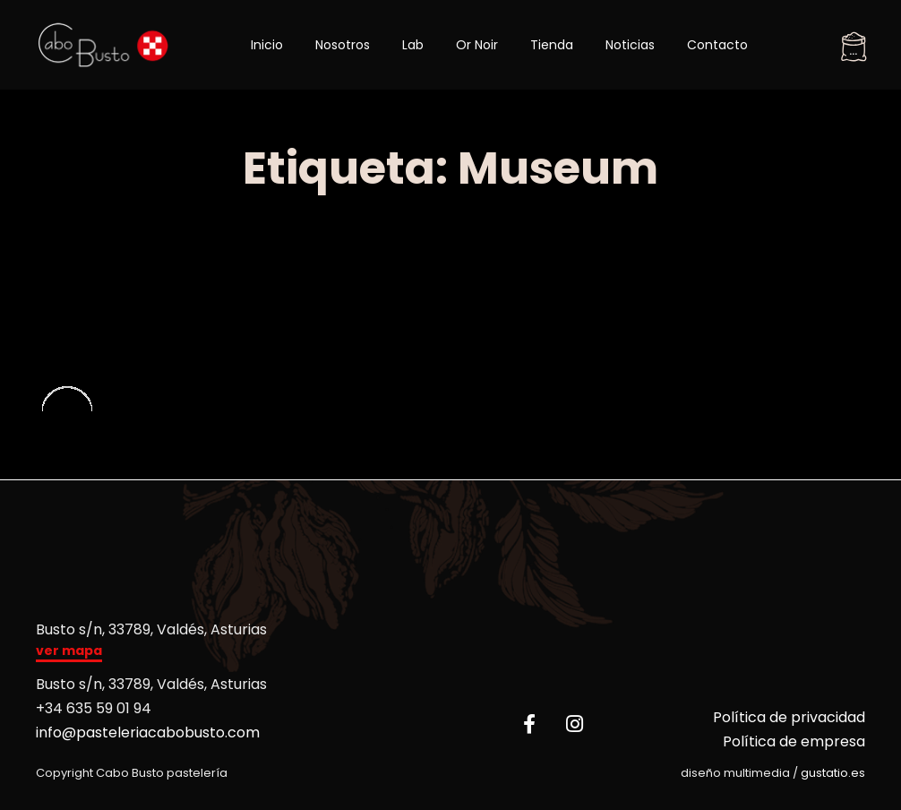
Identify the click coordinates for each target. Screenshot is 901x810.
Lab (413, 45)
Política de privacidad (789, 717)
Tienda (551, 45)
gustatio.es (833, 772)
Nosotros (342, 45)
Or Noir (477, 45)
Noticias (630, 45)
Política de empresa (794, 741)
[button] (69, 652)
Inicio (267, 45)
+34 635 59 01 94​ (93, 708)
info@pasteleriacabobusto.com (148, 732)
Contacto (717, 45)
